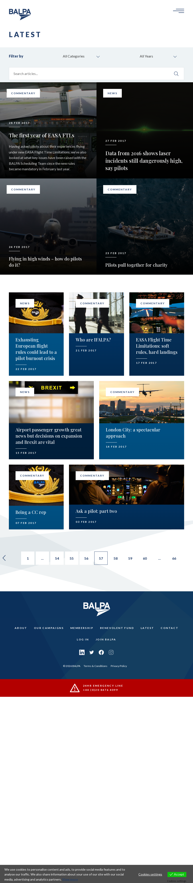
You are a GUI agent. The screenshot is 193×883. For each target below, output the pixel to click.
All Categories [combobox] (74, 56)
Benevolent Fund (117, 628)
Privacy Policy (119, 666)
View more (70, 879)
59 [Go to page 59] (130, 558)
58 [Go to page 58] (116, 558)
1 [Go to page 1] (28, 558)
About (21, 628)
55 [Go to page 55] (72, 558)
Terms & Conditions (95, 666)
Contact (169, 628)
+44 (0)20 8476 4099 (100, 689)
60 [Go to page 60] (145, 558)
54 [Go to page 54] (57, 558)
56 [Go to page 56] (86, 558)
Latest (147, 628)
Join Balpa (106, 639)
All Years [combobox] (146, 56)
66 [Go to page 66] (174, 558)
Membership (81, 628)
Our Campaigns (49, 628)
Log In (83, 639)
